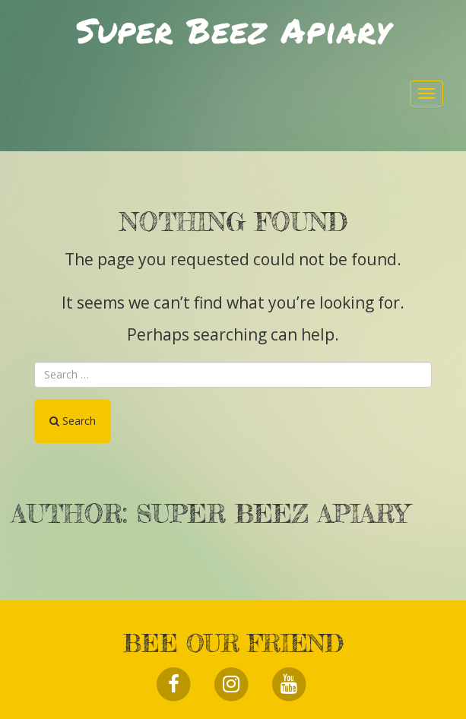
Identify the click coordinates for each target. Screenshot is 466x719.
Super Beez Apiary (233, 29)
